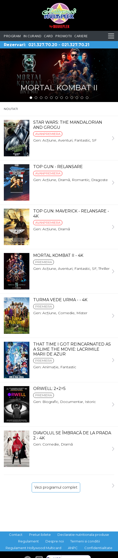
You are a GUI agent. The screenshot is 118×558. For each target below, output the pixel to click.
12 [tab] (87, 97)
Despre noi (54, 541)
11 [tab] (82, 97)
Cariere (81, 36)
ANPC (73, 548)
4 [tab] (46, 97)
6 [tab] (56, 97)
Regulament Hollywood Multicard (33, 548)
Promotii (63, 36)
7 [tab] (61, 97)
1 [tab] (31, 97)
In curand (32, 36)
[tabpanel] (59, 75)
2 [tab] (36, 97)
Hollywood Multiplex (59, 15)
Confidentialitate (98, 548)
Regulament (28, 541)
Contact (15, 534)
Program (12, 36)
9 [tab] (71, 97)
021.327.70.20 (42, 44)
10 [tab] (77, 97)
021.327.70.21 (75, 44)
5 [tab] (51, 97)
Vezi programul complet (55, 487)
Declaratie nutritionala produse (83, 534)
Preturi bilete (40, 534)
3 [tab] (41, 97)
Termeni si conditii (85, 541)
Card (48, 36)
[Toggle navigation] (111, 36)
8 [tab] (66, 97)
